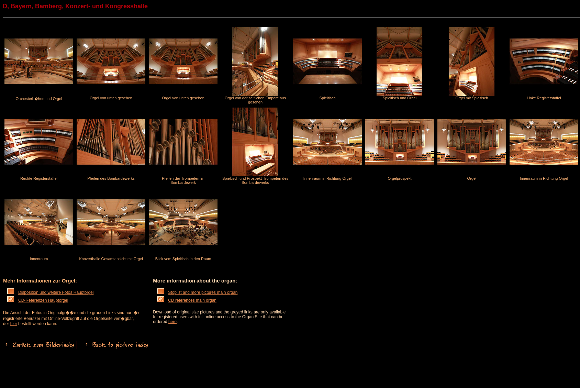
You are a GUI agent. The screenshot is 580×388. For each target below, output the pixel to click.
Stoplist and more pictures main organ (197, 292)
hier (13, 323)
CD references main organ (186, 300)
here (172, 321)
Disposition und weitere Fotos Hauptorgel (50, 292)
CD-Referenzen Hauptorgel (37, 300)
